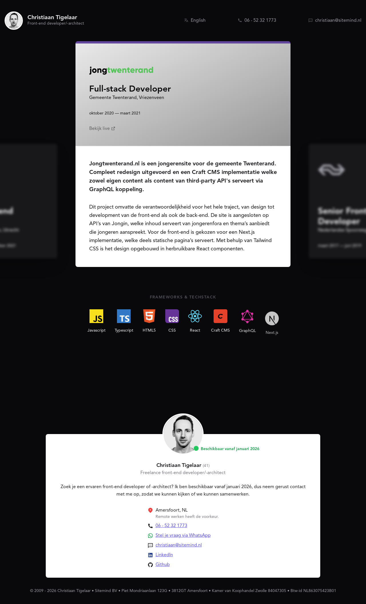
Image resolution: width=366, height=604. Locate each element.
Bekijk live (102, 128)
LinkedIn (164, 555)
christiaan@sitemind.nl (179, 545)
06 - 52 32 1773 (171, 526)
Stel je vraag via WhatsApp (183, 535)
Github (163, 565)
